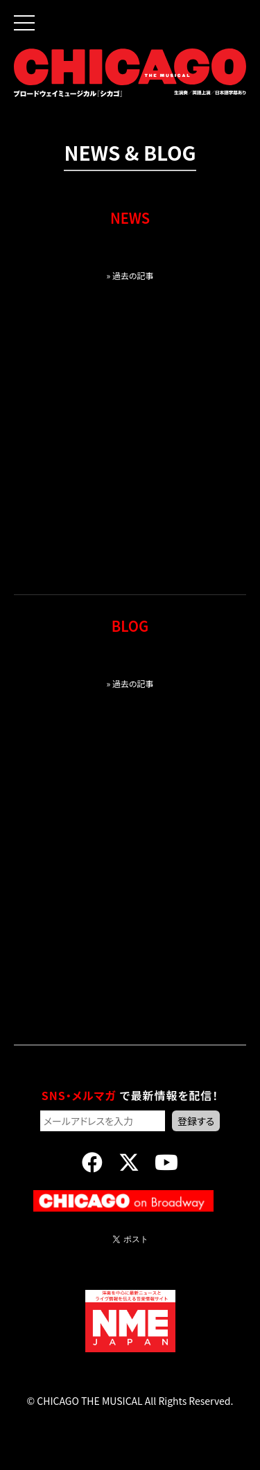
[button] (17, 12)
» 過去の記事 (129, 275)
